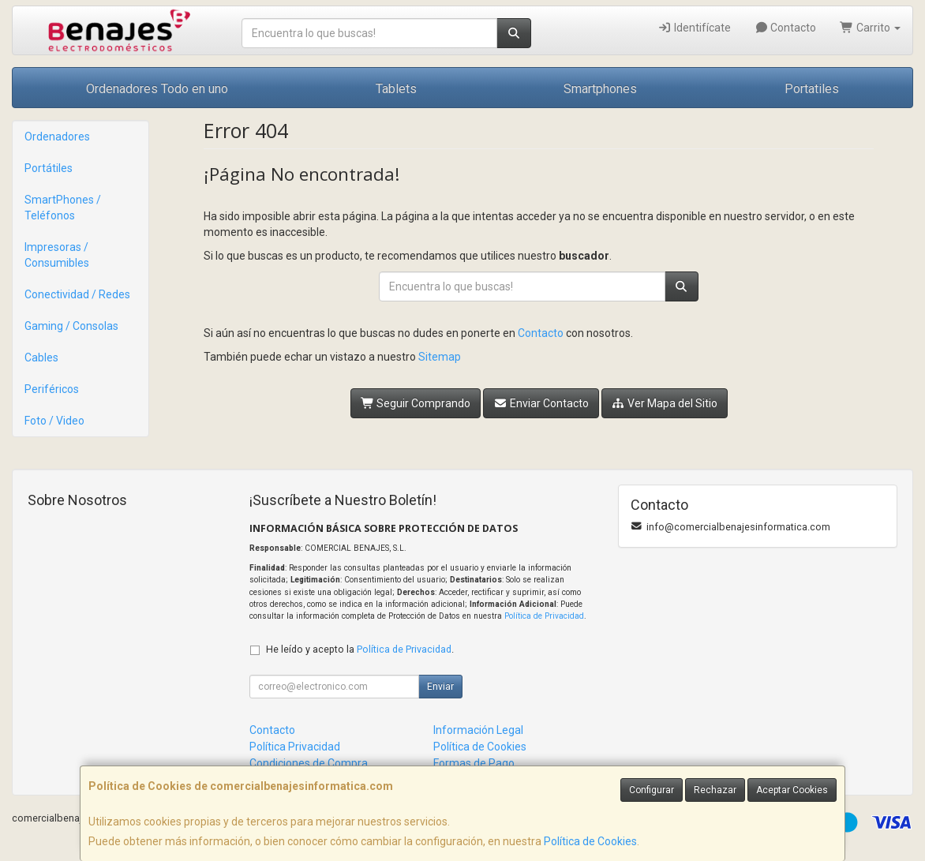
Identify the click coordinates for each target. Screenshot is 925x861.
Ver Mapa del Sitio (665, 403)
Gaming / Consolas (71, 326)
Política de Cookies (590, 841)
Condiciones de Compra (308, 763)
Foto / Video (54, 420)
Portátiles (48, 168)
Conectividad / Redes (77, 294)
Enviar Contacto (541, 403)
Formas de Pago (474, 763)
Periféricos (51, 389)
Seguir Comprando (416, 403)
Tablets (396, 88)
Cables (41, 357)
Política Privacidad (294, 746)
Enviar (440, 686)
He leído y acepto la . (360, 649)
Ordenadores (57, 136)
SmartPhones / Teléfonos (62, 207)
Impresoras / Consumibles (56, 255)
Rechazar (715, 789)
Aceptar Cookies (792, 789)
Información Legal (478, 730)
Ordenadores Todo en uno (157, 88)
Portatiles (812, 88)
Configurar (651, 789)
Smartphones (600, 88)
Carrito (870, 27)
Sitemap (439, 356)
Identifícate (694, 27)
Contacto (786, 27)
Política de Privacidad (544, 616)
